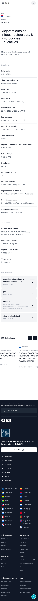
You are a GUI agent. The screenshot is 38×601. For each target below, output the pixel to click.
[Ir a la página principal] (7, 3)
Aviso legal (23, 585)
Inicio (13, 403)
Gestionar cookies (25, 592)
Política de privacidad (26, 581)
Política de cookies (25, 588)
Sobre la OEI (5, 538)
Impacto (22, 552)
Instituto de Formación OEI (28, 560)
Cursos (22, 567)
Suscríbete (19, 450)
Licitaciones (28, 403)
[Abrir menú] (3, 3)
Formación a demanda (26, 563)
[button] (30, 338)
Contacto (4, 595)
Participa (4, 588)
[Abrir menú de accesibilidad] (33, 596)
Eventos (3, 560)
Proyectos (23, 545)
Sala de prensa (5, 592)
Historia (3, 542)
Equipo (3, 545)
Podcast (3, 567)
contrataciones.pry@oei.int (11, 212)
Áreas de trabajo (24, 538)
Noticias (3, 563)
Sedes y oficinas (6, 549)
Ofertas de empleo (6, 581)
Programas (23, 542)
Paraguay (19, 403)
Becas (21, 570)
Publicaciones (24, 549)
